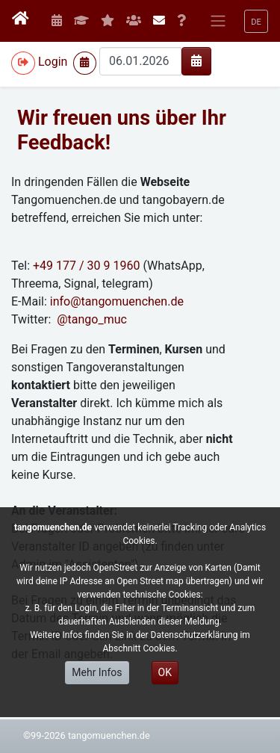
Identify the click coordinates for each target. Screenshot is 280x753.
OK (165, 672)
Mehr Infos (97, 672)
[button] (256, 21)
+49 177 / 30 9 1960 (88, 265)
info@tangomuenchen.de (117, 301)
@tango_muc (92, 319)
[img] (196, 60)
